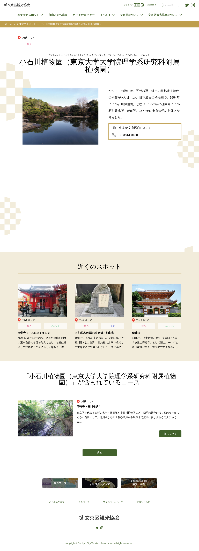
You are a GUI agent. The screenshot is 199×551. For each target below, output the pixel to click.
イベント (105, 14)
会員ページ (83, 502)
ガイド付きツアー (84, 14)
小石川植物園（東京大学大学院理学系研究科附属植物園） (71, 24)
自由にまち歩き (57, 14)
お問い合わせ (143, 502)
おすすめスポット (28, 14)
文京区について (129, 14)
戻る (99, 452)
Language (150, 5)
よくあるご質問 (56, 502)
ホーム (8, 24)
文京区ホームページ (113, 502)
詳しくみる (170, 433)
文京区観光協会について (163, 14)
